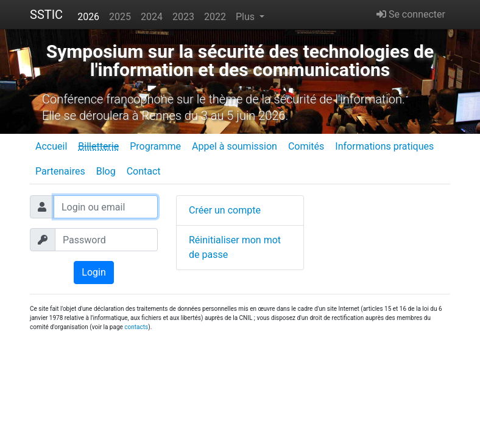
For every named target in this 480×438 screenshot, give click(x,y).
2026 (88, 17)
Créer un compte (225, 210)
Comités (306, 146)
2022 (215, 17)
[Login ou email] (106, 206)
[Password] (106, 239)
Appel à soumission (234, 146)
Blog (106, 171)
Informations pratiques (384, 146)
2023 (183, 17)
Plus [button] (246, 17)
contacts (136, 327)
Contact (144, 171)
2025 (120, 17)
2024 (152, 17)
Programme (155, 146)
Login (93, 272)
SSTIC (46, 14)
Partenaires (60, 171)
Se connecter (410, 14)
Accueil (51, 146)
